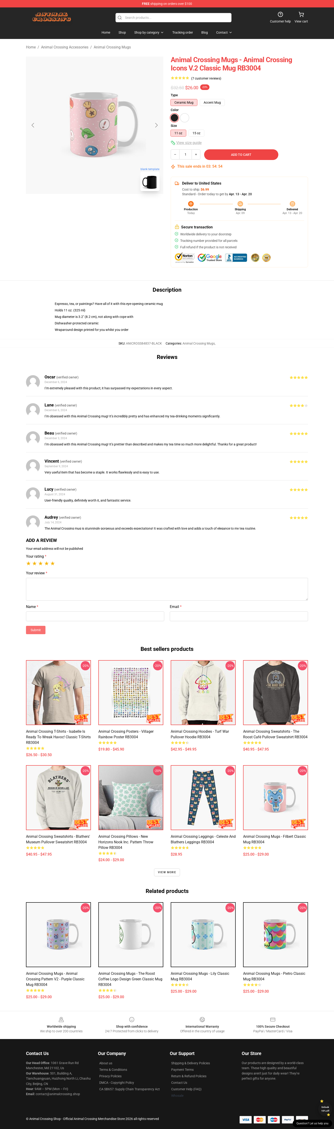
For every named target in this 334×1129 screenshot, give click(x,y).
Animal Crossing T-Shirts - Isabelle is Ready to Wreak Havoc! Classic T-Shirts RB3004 (58, 737)
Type (174, 95)
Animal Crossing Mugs (112, 47)
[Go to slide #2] (107, 205)
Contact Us (179, 1082)
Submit (36, 630)
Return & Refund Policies (188, 1076)
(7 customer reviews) (206, 78)
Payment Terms (182, 1069)
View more (167, 872)
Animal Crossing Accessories (64, 47)
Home (31, 47)
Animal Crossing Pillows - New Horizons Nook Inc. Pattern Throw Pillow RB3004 (125, 842)
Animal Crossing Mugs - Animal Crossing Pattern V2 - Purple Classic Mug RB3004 (55, 979)
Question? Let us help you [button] (312, 1123)
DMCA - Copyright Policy (116, 1082)
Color (175, 110)
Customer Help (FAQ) (186, 1089)
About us (105, 1063)
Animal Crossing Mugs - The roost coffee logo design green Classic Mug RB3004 (130, 979)
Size (174, 126)
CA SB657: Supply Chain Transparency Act (129, 1089)
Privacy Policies (110, 1076)
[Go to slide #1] (82, 205)
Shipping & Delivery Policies (190, 1063)
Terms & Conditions (113, 1069)
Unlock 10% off (325, 1109)
